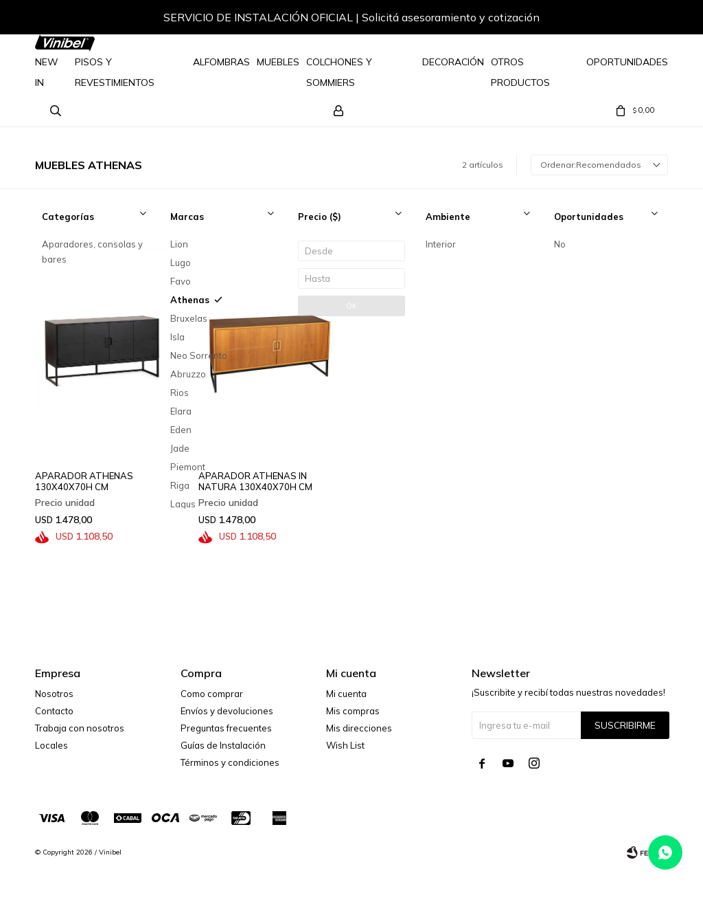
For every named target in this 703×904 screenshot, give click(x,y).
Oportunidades (627, 62)
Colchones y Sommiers (339, 72)
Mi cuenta (346, 693)
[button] (644, 19)
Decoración (453, 62)
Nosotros (54, 693)
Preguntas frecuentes (226, 728)
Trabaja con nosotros (79, 728)
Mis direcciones (359, 728)
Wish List (345, 745)
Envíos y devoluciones (227, 710)
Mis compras (353, 710)
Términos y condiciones (230, 762)
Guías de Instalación (223, 745)
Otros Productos (520, 72)
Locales (51, 745)
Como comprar (212, 693)
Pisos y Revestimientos (114, 72)
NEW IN (46, 72)
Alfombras (221, 62)
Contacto (54, 710)
